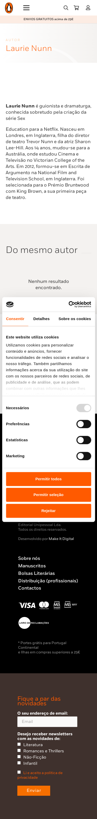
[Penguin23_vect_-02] (33, 623)
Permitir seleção (49, 494)
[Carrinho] (76, 8)
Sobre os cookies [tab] (74, 318)
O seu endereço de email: (47, 719)
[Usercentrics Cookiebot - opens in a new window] (69, 304)
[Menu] (26, 7)
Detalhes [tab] (41, 318)
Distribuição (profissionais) (48, 581)
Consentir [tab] (15, 318)
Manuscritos (32, 566)
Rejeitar (48, 510)
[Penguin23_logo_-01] (9, 8)
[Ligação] (89, 8)
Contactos (29, 588)
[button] (66, 8)
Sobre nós (29, 558)
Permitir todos (48, 479)
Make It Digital (61, 539)
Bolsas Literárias (36, 573)
